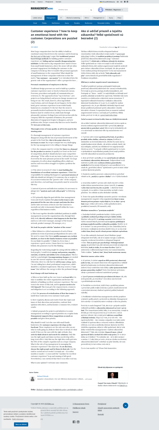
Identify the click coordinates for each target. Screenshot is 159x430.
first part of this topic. (42, 125)
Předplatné (49, 2)
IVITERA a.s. (49, 404)
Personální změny (103, 23)
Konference (56, 23)
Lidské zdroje (37, 18)
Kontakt (58, 2)
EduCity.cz (123, 385)
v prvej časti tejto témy (108, 115)
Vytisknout (122, 47)
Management (51, 18)
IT (61, 18)
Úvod (35, 23)
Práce (119, 18)
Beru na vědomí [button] (21, 424)
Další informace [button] (17, 419)
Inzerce (40, 2)
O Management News (81, 404)
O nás (33, 2)
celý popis (88, 379)
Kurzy (111, 18)
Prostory (118, 23)
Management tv (98, 18)
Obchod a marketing (73, 18)
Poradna (77, 23)
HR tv (87, 18)
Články (44, 23)
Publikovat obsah (79, 408)
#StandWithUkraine (107, 2)
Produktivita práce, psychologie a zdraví (68, 390)
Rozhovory (88, 23)
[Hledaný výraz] (73, 9)
